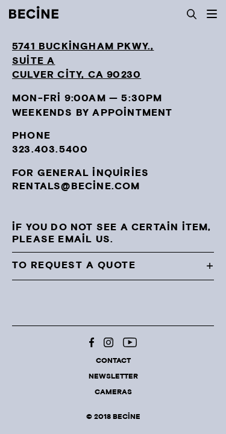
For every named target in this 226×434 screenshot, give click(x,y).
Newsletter (113, 376)
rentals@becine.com (76, 186)
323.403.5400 (50, 149)
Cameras (113, 392)
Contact (113, 360)
